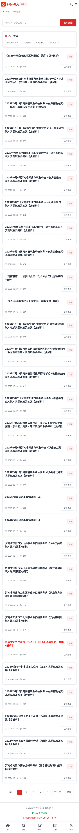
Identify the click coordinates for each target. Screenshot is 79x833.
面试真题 (52, 42)
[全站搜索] (71, 4)
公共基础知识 (12, 42)
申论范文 (40, 42)
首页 (5, 12)
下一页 (57, 792)
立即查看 (67, 66)
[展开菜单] (76, 4)
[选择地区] (23, 4)
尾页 (69, 792)
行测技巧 (27, 42)
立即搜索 (68, 22)
